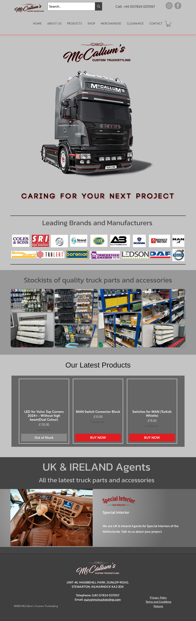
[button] (168, 24)
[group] (98, 411)
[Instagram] (169, 5)
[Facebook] (177, 5)
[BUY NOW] (98, 437)
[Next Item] (179, 318)
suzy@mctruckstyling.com (102, 599)
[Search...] (68, 6)
